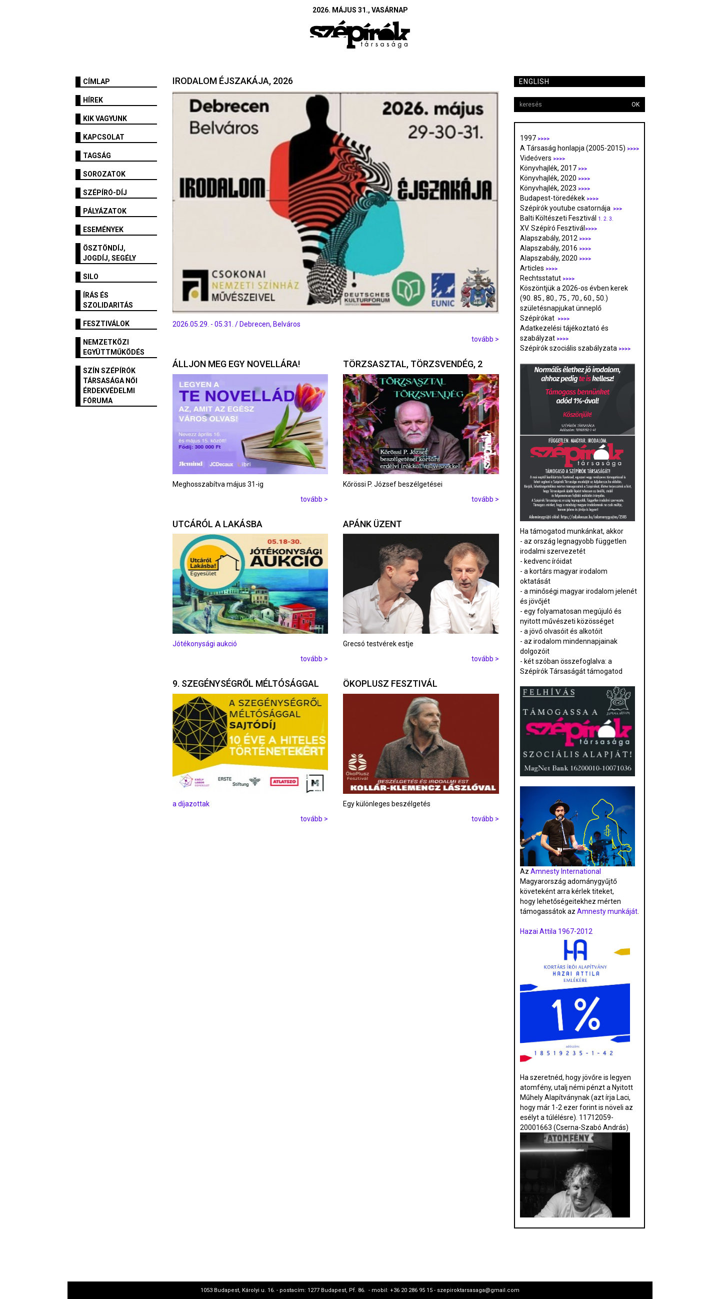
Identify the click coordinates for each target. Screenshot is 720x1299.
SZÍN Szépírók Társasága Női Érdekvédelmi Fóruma (110, 386)
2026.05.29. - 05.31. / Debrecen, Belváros (236, 324)
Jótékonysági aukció (204, 644)
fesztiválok (106, 324)
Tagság (97, 156)
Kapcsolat (103, 137)
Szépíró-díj (105, 193)
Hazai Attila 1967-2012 (556, 931)
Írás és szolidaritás (108, 300)
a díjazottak (191, 804)
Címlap (96, 82)
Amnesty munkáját (607, 911)
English (534, 82)
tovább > (485, 339)
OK (636, 104)
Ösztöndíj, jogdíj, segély (109, 253)
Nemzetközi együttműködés (113, 347)
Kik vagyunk (105, 119)
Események (103, 230)
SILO (90, 277)
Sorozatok (104, 174)
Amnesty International (565, 871)
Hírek (93, 100)
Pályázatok (104, 211)
